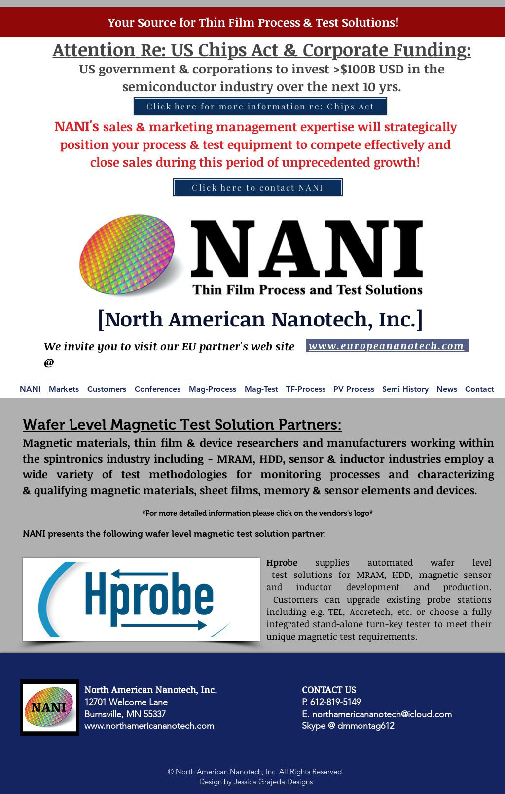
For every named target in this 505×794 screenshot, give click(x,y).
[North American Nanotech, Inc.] (260, 318)
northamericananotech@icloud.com (382, 714)
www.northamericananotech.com (149, 726)
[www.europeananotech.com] (387, 345)
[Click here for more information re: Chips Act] (260, 106)
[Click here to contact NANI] (258, 187)
